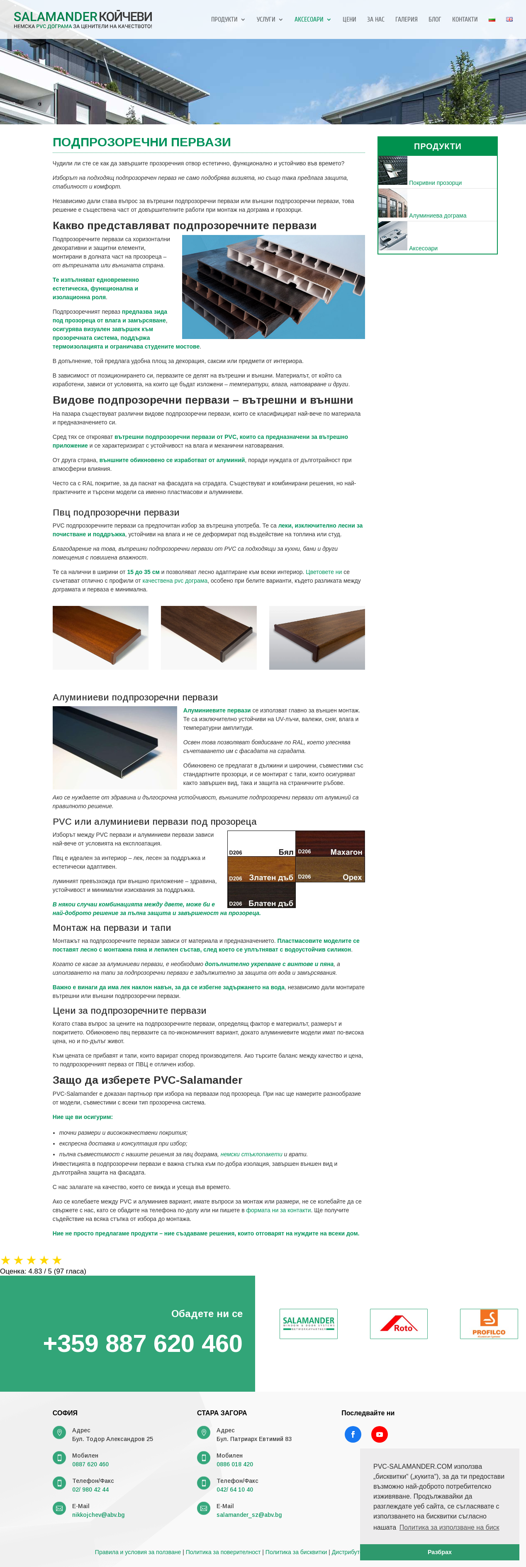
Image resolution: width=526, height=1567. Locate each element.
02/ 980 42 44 (90, 1489)
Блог (435, 20)
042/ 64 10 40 (235, 1489)
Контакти (465, 20)
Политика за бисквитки (296, 1552)
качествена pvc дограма (175, 580)
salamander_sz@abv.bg (249, 1514)
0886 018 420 (235, 1464)
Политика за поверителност (223, 1552)
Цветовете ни (324, 572)
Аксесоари (309, 20)
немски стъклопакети (251, 1154)
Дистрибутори (351, 1552)
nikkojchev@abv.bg (98, 1514)
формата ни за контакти (278, 1210)
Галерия (406, 20)
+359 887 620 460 (143, 1343)
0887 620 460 (90, 1464)
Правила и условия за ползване (138, 1552)
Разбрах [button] (440, 1552)
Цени (349, 20)
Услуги (266, 20)
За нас (376, 20)
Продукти (224, 20)
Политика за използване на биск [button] (449, 1527)
